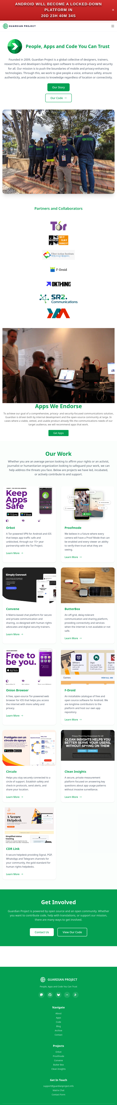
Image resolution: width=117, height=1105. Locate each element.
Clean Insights (58, 1068)
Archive (58, 1030)
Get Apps (58, 433)
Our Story (58, 87)
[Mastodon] (41, 995)
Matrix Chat (58, 1090)
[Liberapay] (76, 995)
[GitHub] (50, 995)
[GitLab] (58, 995)
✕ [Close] (113, 10)
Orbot (59, 1051)
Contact (58, 1034)
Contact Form (58, 1094)
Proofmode (58, 1056)
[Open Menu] (113, 26)
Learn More (14, 553)
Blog (58, 1026)
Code (58, 1021)
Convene (58, 1060)
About (58, 1013)
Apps (58, 1017)
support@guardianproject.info (58, 1086)
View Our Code (72, 932)
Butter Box (58, 1064)
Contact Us (42, 932)
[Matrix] (67, 995)
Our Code (58, 98)
